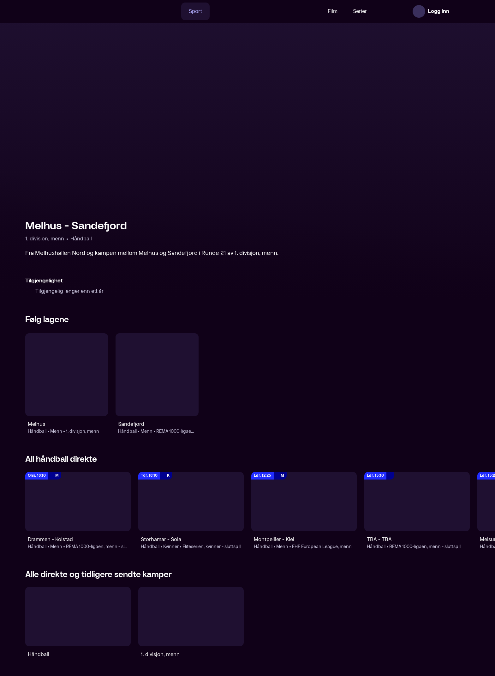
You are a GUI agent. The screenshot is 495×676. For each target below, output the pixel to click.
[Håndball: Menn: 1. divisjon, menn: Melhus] (66, 374)
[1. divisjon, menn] (191, 616)
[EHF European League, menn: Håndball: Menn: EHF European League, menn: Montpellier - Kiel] (304, 501)
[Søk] (152, 11)
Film (313, 11)
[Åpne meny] (461, 11)
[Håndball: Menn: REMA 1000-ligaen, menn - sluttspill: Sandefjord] (157, 374)
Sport (175, 11)
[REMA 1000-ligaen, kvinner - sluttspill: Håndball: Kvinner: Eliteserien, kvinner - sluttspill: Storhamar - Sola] (191, 501)
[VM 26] (245, 11)
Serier (340, 11)
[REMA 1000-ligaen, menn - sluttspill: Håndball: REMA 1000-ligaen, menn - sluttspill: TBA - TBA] (417, 501)
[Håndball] (78, 616)
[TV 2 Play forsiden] (72, 11)
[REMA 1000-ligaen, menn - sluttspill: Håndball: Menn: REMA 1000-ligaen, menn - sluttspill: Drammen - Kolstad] (78, 501)
